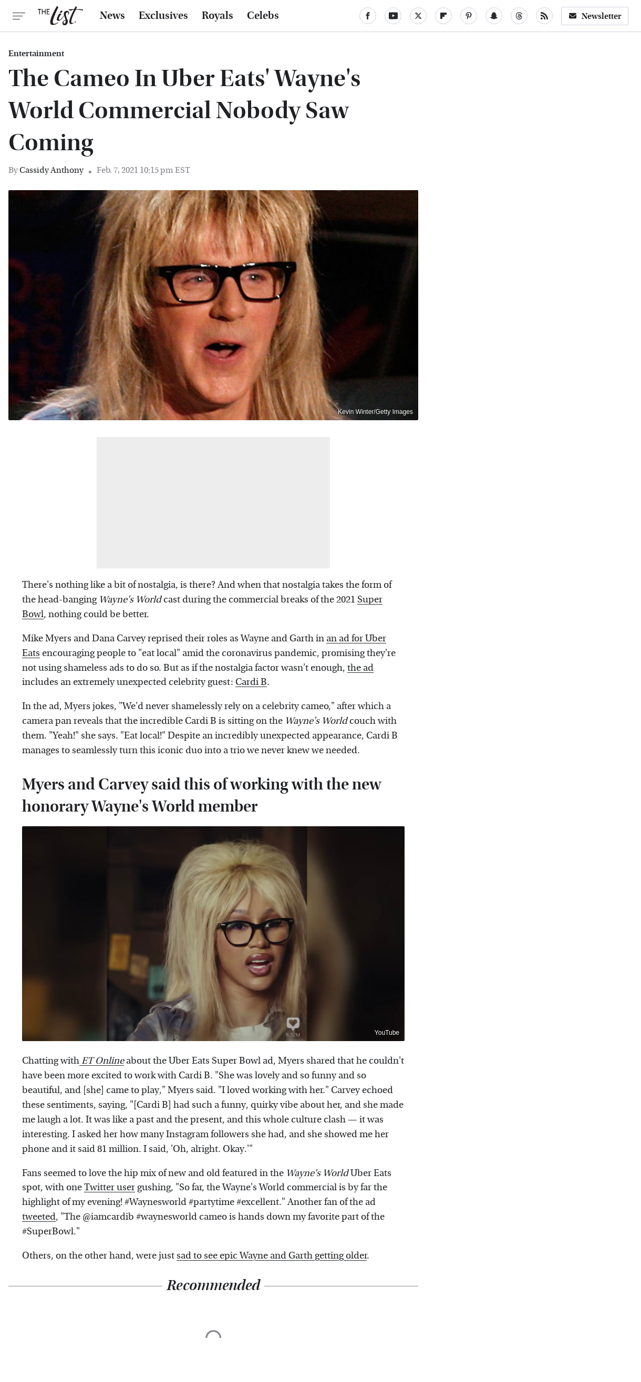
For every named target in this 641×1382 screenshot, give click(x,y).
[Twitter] (418, 15)
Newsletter (595, 16)
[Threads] (519, 15)
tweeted (39, 1216)
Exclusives (163, 15)
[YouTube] (393, 15)
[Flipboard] (443, 15)
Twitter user (109, 1187)
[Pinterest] (468, 15)
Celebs (263, 15)
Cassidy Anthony (51, 170)
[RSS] (544, 15)
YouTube (387, 1033)
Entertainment (36, 53)
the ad (360, 667)
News (112, 15)
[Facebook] (367, 15)
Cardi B (251, 682)
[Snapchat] (493, 15)
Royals (217, 15)
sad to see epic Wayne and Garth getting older (272, 1255)
